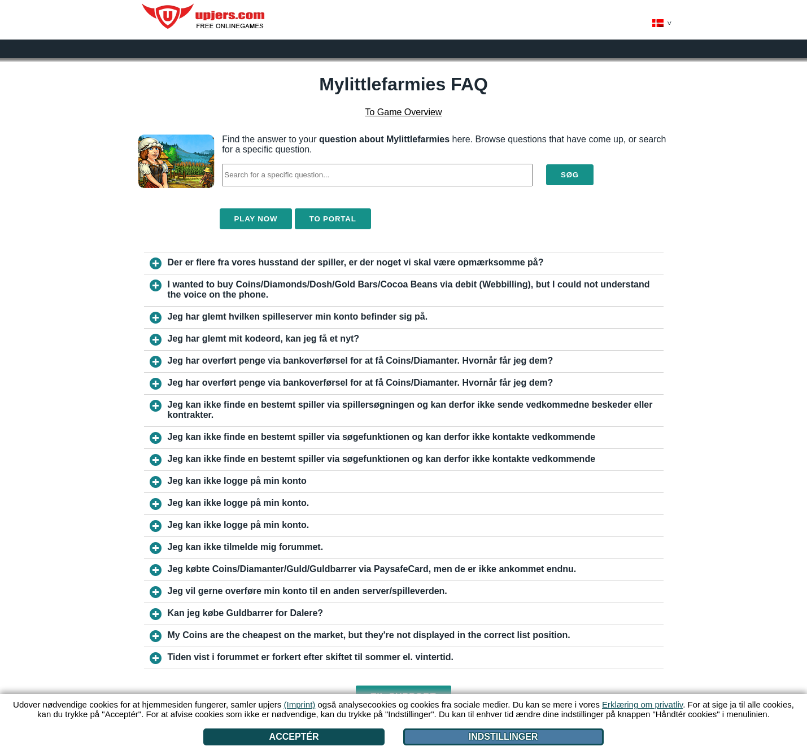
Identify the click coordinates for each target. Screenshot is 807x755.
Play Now (256, 219)
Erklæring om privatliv (642, 704)
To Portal (332, 219)
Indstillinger (503, 736)
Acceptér (294, 736)
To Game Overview (403, 112)
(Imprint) (299, 704)
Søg (570, 175)
